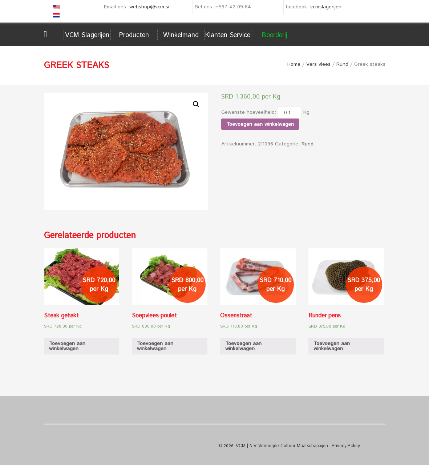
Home (54, 34)
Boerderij (274, 35)
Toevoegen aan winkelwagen (260, 124)
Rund (342, 64)
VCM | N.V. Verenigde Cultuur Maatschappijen (281, 446)
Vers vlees (318, 64)
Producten (134, 35)
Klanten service (227, 35)
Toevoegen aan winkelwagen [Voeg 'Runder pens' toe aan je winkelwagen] (331, 346)
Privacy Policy (343, 446)
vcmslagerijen (325, 7)
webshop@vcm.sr (149, 7)
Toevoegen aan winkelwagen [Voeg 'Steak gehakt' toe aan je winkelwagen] (67, 346)
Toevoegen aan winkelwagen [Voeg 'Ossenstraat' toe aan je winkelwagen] (243, 346)
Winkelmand (181, 35)
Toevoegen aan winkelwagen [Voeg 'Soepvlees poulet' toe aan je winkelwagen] (155, 346)
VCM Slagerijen (87, 35)
